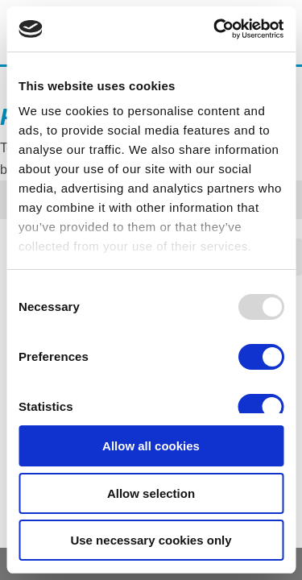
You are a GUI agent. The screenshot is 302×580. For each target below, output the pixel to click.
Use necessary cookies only (150, 540)
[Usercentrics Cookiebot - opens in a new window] (215, 29)
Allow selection (151, 493)
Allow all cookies (151, 446)
